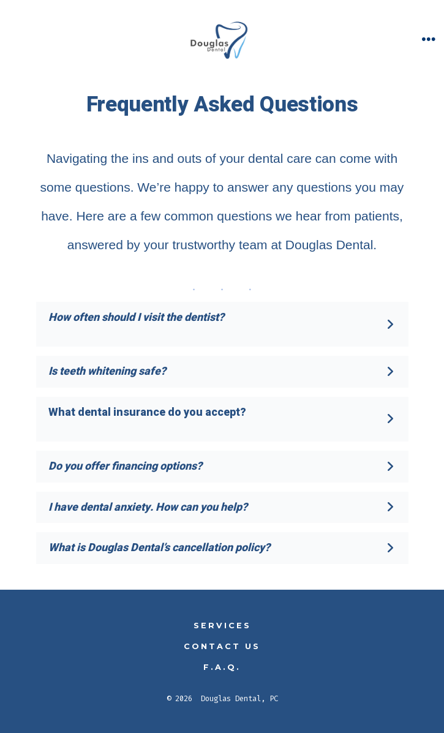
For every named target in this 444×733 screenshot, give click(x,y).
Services (222, 625)
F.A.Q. (222, 667)
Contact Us (222, 646)
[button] (222, 324)
